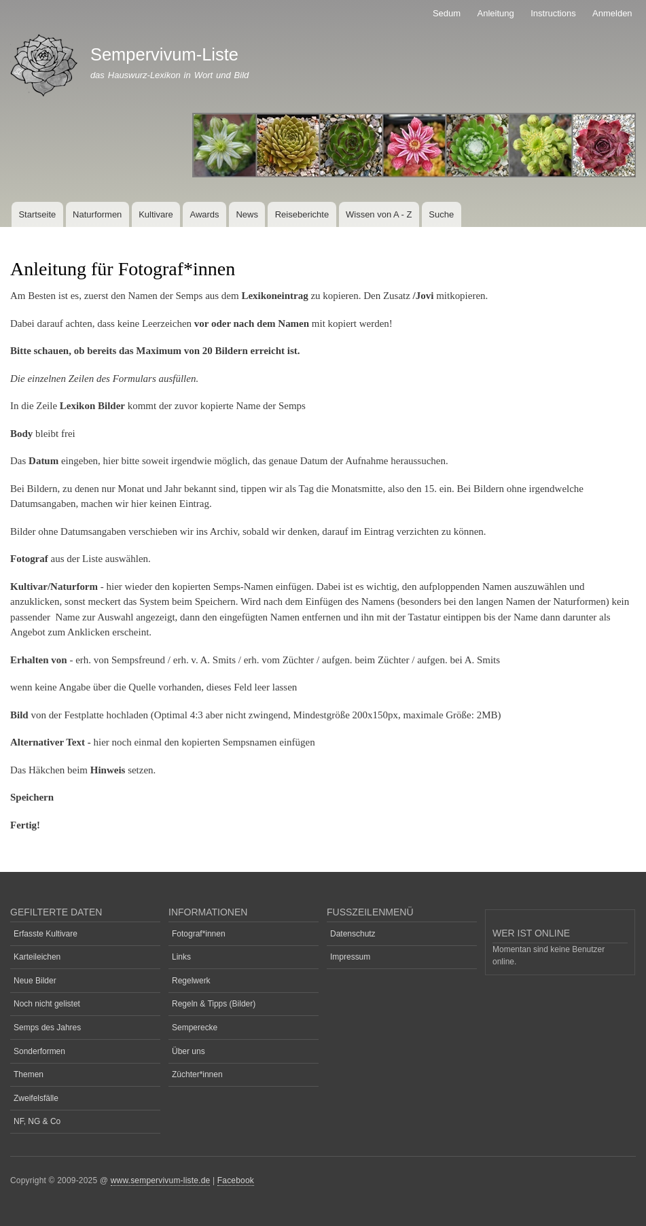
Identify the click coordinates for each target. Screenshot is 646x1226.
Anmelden (612, 13)
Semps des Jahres (47, 1027)
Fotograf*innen (199, 934)
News (247, 214)
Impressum (350, 957)
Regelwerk (191, 980)
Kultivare (156, 214)
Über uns (188, 1051)
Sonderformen (39, 1051)
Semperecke (194, 1027)
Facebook (235, 1180)
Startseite (37, 214)
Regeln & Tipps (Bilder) (213, 1004)
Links (181, 957)
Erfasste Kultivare (45, 934)
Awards (204, 214)
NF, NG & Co (37, 1121)
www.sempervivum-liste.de (161, 1180)
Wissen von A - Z (379, 214)
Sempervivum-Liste (164, 54)
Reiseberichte (302, 214)
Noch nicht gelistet (47, 1004)
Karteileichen (37, 957)
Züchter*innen (197, 1074)
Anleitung (496, 13)
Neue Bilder (35, 980)
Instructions (553, 13)
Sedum (447, 13)
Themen (28, 1074)
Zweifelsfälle (36, 1098)
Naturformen (97, 214)
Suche (441, 214)
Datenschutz (353, 934)
